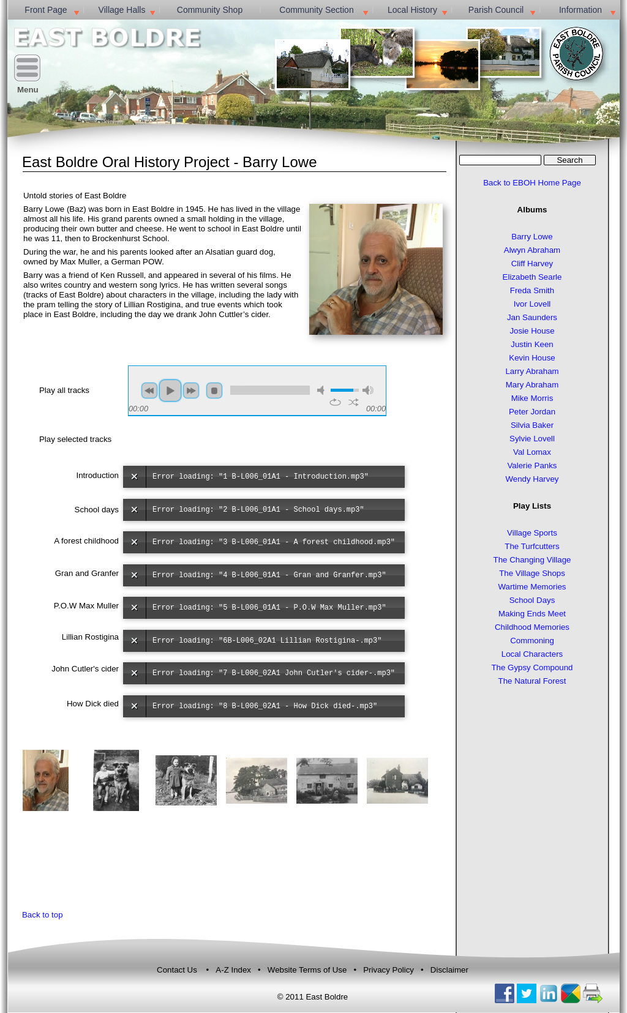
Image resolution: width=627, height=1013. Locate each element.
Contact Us (177, 969)
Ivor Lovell (532, 303)
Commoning (532, 640)
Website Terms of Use (308, 969)
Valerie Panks (532, 465)
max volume (368, 390)
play (170, 390)
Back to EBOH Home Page (532, 182)
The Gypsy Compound (532, 667)
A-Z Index (234, 969)
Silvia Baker (532, 425)
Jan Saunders (532, 317)
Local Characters (532, 654)
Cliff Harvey (532, 263)
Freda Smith (532, 290)
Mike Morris (532, 398)
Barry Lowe (531, 236)
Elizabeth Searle (532, 277)
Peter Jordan (532, 411)
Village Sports (532, 532)
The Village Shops (532, 573)
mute (322, 390)
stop (214, 390)
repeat (335, 402)
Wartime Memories (532, 586)
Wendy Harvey (532, 479)
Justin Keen (532, 344)
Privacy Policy (388, 969)
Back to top (42, 914)
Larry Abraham (531, 371)
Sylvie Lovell (532, 438)
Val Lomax (532, 452)
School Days (532, 600)
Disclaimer (449, 969)
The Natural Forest (532, 681)
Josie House (531, 330)
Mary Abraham (532, 384)
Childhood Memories (532, 627)
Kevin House (532, 357)
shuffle (353, 402)
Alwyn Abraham (532, 250)
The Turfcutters (532, 546)
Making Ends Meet (532, 613)
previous (149, 390)
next (191, 390)
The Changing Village (532, 559)
